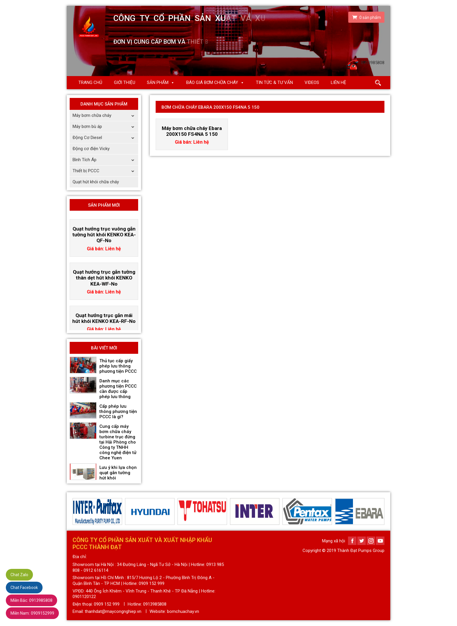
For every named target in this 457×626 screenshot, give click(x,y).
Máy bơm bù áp (105, 126)
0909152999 (32, 613)
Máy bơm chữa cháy (105, 115)
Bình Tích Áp (105, 159)
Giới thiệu (124, 82)
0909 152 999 (106, 604)
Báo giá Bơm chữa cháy (212, 82)
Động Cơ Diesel (105, 137)
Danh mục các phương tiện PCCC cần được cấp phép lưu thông (118, 388)
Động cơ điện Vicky (91, 148)
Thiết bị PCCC (105, 171)
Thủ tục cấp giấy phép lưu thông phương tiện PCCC (118, 366)
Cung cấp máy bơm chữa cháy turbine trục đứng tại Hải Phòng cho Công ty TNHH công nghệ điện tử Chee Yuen (117, 442)
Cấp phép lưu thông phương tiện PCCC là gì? (118, 411)
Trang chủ (90, 82)
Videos (312, 82)
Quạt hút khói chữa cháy (96, 181)
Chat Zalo (19, 574)
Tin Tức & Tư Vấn (274, 82)
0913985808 (31, 600)
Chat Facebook (24, 587)
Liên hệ (338, 82)
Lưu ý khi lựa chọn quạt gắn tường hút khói (118, 473)
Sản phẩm (157, 82)
